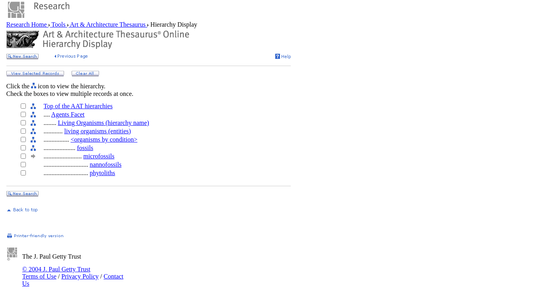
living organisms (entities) (97, 131)
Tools (58, 24)
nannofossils (105, 164)
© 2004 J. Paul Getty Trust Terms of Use (56, 273)
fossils (85, 147)
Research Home (27, 24)
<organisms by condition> (103, 139)
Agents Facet (68, 114)
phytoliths (102, 173)
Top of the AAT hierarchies (78, 106)
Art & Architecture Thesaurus (108, 24)
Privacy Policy (80, 276)
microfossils (98, 156)
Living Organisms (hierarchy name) (103, 122)
